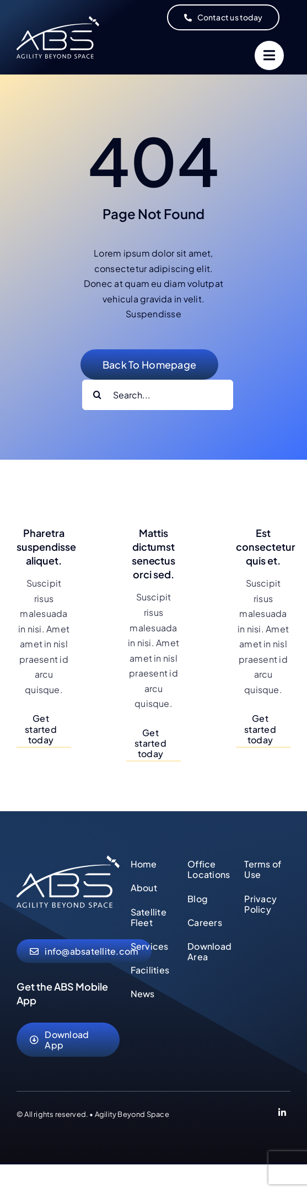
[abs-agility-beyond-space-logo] (68, 859)
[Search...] (157, 395)
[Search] (97, 395)
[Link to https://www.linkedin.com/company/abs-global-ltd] (282, 1114)
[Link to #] (269, 55)
